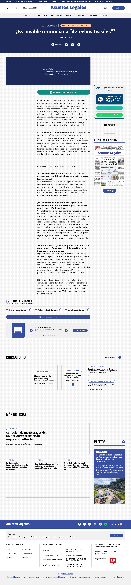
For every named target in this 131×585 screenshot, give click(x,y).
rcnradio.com (118, 577)
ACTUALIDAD (26, 15)
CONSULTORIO (41, 15)
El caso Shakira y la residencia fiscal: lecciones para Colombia (45, 378)
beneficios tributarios (77, 310)
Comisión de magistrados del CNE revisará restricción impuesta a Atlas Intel (26, 436)
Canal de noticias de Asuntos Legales (64, 92)
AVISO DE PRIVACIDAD (74, 555)
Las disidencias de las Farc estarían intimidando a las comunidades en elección (46, 466)
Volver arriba (116, 524)
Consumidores (43, 1)
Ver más (109, 191)
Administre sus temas (48, 317)
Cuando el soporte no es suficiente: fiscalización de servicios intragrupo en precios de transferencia (102, 370)
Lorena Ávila (48, 69)
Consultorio (16, 357)
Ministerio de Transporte (24, 1)
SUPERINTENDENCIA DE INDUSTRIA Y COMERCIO (74, 565)
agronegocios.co (31, 577)
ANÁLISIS (80, 15)
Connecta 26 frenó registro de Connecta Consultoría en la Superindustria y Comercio (109, 458)
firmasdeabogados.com (79, 577)
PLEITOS (69, 15)
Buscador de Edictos (99, 15)
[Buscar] (16, 8)
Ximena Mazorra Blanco (101, 389)
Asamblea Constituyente (103, 1)
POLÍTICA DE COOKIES (51, 565)
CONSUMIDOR (56, 15)
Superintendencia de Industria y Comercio (76, 1)
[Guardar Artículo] (56, 44)
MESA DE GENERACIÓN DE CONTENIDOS (74, 551)
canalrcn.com (101, 577)
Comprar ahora (110, 108)
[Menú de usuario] (105, 8)
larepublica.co (13, 577)
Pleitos (99, 442)
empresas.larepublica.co (54, 577)
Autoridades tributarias (48, 310)
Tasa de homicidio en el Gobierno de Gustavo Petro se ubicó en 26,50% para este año (76, 466)
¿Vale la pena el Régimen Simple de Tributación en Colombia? (101, 385)
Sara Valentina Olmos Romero (102, 376)
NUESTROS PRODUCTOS (51, 555)
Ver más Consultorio (112, 357)
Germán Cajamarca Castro (72, 380)
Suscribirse (118, 8)
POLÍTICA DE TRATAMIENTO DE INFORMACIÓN (76, 560)
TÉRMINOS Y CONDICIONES (52, 560)
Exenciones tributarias (18, 310)
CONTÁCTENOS (48, 551)
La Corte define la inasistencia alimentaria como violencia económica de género (17, 466)
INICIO (8, 550)
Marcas (55, 1)
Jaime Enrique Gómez (43, 383)
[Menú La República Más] (7, 8)
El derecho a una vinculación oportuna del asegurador (72, 375)
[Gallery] (48, 329)
